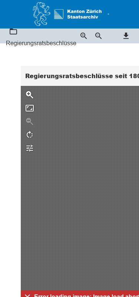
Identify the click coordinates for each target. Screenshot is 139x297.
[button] (107, 14)
